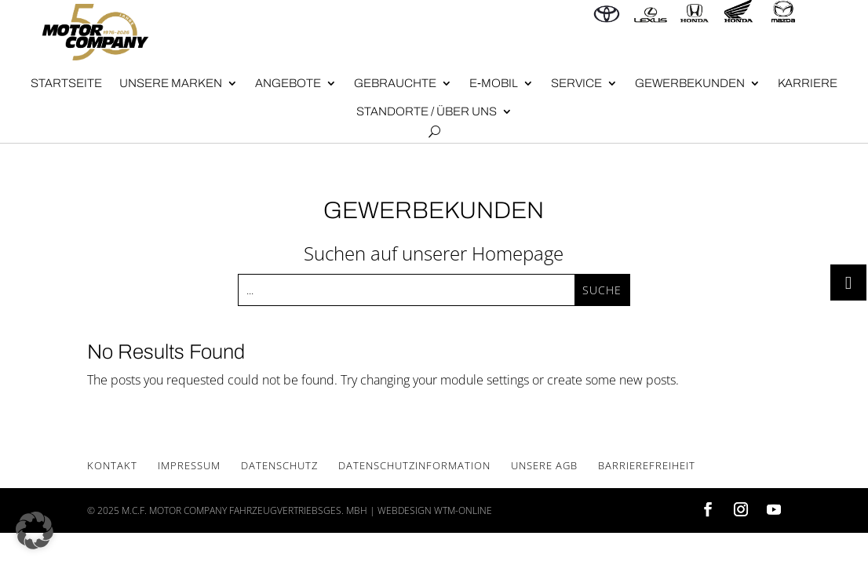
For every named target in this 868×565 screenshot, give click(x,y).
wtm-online (463, 510)
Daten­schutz (279, 465)
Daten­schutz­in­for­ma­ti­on (414, 465)
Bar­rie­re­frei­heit (646, 465)
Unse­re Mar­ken (170, 83)
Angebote (288, 83)
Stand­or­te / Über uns (426, 111)
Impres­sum (189, 465)
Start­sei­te (66, 83)
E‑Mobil (493, 83)
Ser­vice (576, 83)
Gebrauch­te (395, 83)
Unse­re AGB (544, 465)
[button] (34, 530)
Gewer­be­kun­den (690, 83)
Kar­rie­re (807, 83)
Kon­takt (112, 465)
